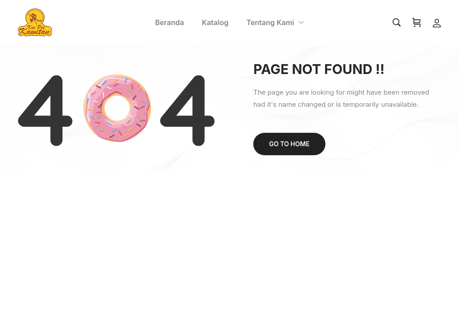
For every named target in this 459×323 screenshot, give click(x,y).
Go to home (289, 144)
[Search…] (396, 22)
